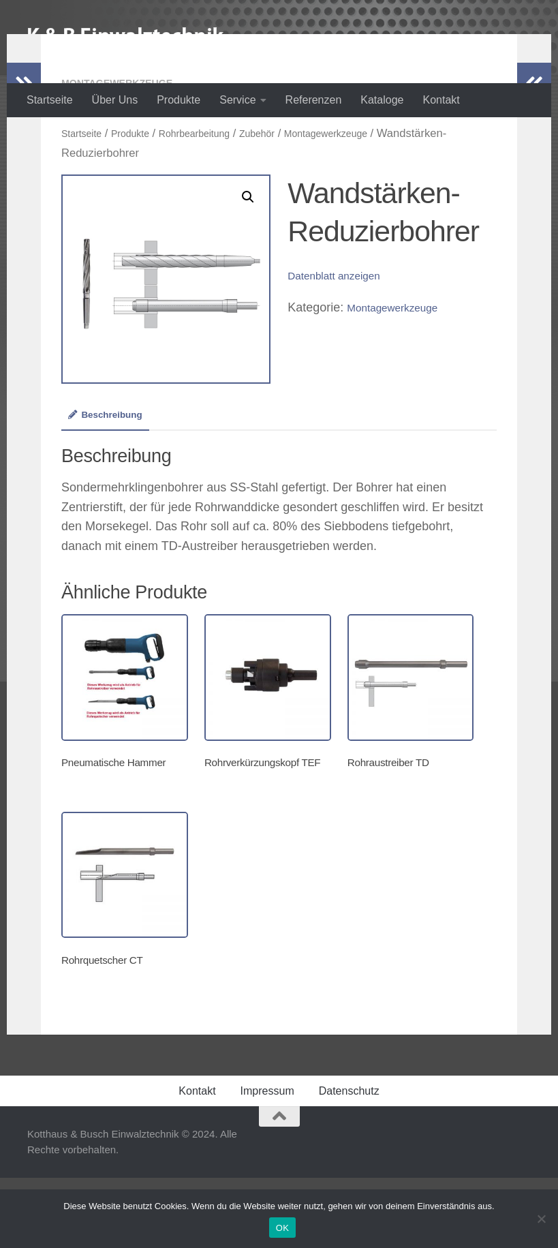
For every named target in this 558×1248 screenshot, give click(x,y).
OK (282, 1228)
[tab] (111, 475)
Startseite (50, 100)
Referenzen (313, 100)
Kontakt (440, 100)
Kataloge (381, 100)
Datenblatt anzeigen (342, 330)
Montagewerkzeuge (124, 137)
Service (237, 100)
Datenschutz (349, 1161)
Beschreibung (111, 470)
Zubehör (287, 187)
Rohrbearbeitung (215, 187)
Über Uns (115, 100)
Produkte (178, 100)
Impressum (267, 1161)
